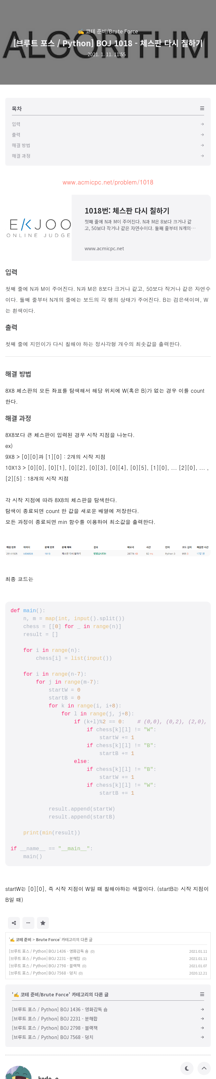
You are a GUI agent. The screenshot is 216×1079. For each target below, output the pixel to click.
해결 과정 (18, 418)
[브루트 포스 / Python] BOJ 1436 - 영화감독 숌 (49, 951)
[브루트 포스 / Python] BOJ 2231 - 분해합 (44, 958)
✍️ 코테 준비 (20, 939)
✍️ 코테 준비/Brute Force (108, 31)
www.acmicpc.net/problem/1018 (107, 182)
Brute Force (47, 939)
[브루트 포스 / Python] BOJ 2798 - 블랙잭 (44, 965)
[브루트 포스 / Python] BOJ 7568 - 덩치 (43, 973)
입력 (11, 272)
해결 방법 (18, 374)
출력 (11, 327)
